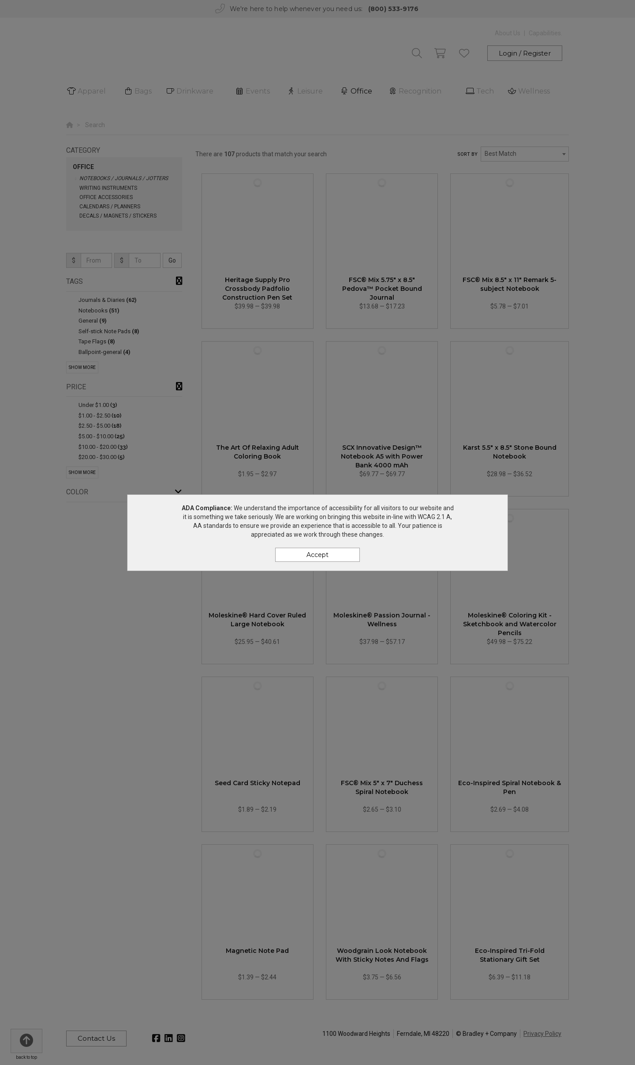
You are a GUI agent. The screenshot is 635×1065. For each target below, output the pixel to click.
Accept (317, 555)
